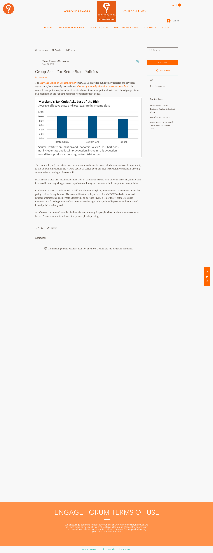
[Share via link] (52, 228)
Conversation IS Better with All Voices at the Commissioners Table (161, 125)
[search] (162, 50)
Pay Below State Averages (159, 117)
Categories (41, 50)
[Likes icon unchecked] (37, 228)
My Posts (70, 50)
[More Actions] (140, 61)
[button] (176, 5)
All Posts (56, 50)
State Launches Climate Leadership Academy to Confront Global (162, 109)
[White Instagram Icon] (207, 271)
